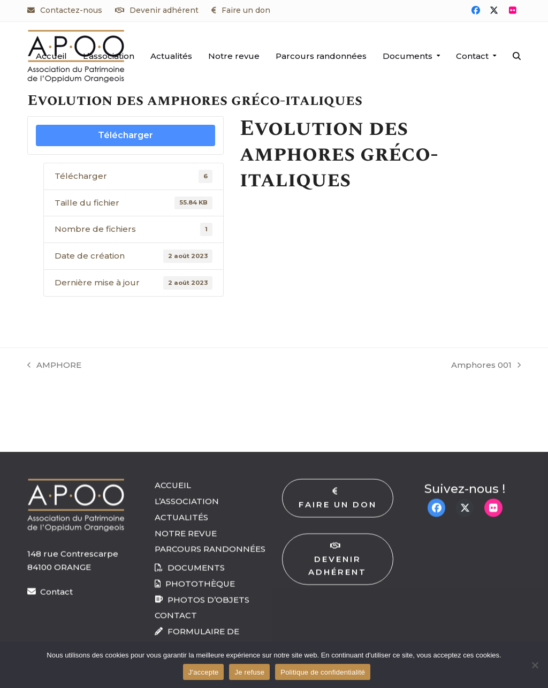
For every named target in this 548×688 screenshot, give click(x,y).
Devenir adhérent (164, 10)
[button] (517, 56)
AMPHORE (54, 366)
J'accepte (203, 672)
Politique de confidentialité (322, 672)
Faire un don (246, 10)
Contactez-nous (71, 10)
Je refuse (249, 672)
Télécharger (125, 135)
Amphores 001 (486, 366)
